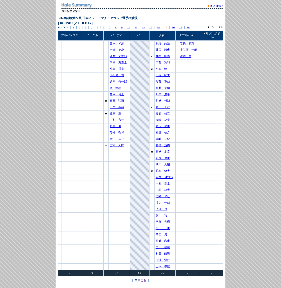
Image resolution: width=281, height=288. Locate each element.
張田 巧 (161, 215)
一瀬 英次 (117, 49)
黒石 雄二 (163, 113)
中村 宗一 (117, 119)
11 (136, 27)
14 (158, 27)
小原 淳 (161, 69)
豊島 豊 (115, 113)
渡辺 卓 (185, 56)
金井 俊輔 (163, 88)
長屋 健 (115, 126)
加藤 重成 (163, 81)
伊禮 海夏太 (118, 62)
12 (143, 27)
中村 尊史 (163, 190)
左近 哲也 (163, 126)
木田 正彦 (163, 107)
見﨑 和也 (163, 241)
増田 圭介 (117, 139)
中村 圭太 (163, 183)
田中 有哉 (117, 107)
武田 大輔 (163, 164)
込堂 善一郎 (118, 81)
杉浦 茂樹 (163, 145)
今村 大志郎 (118, 56)
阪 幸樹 (115, 88)
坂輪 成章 (163, 119)
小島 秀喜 (117, 69)
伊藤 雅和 (163, 62)
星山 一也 (163, 228)
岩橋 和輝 (187, 43)
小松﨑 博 (117, 75)
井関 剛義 (163, 56)
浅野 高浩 (163, 43)
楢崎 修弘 (163, 196)
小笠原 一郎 (188, 49)
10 (128, 27)
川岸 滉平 (163, 94)
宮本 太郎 (117, 145)
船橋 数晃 (117, 132)
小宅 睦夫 (163, 75)
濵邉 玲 (161, 209)
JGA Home (216, 5)
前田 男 (161, 234)
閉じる (142, 280)
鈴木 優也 (163, 158)
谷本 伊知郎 (164, 177)
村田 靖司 (163, 253)
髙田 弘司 (117, 100)
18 (188, 27)
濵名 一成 (163, 202)
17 (180, 27)
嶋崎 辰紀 (163, 139)
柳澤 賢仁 (163, 260)
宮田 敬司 (163, 247)
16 (173, 27)
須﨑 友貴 (163, 151)
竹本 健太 (163, 170)
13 (151, 27)
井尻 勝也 (163, 49)
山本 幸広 (163, 266)
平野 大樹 (163, 221)
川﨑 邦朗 (163, 100)
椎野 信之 (163, 132)
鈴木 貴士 (117, 94)
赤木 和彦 (117, 43)
